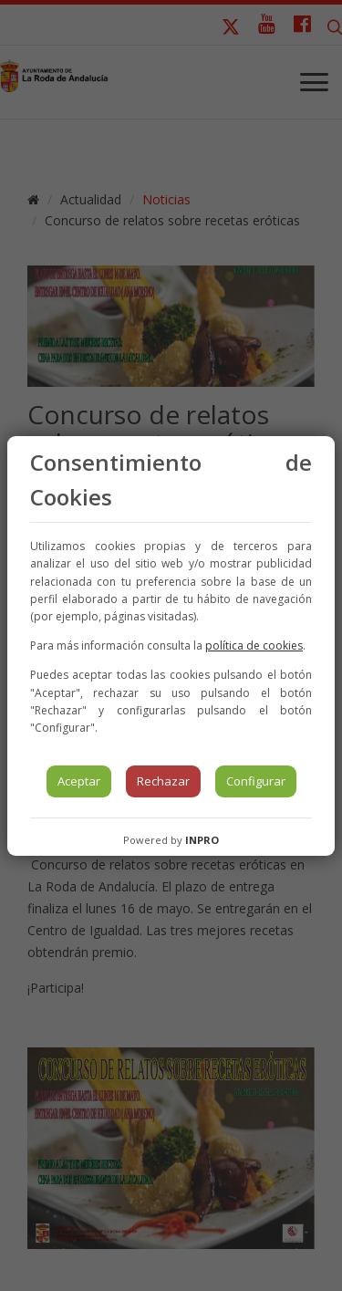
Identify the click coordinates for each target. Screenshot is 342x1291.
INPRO (202, 840)
